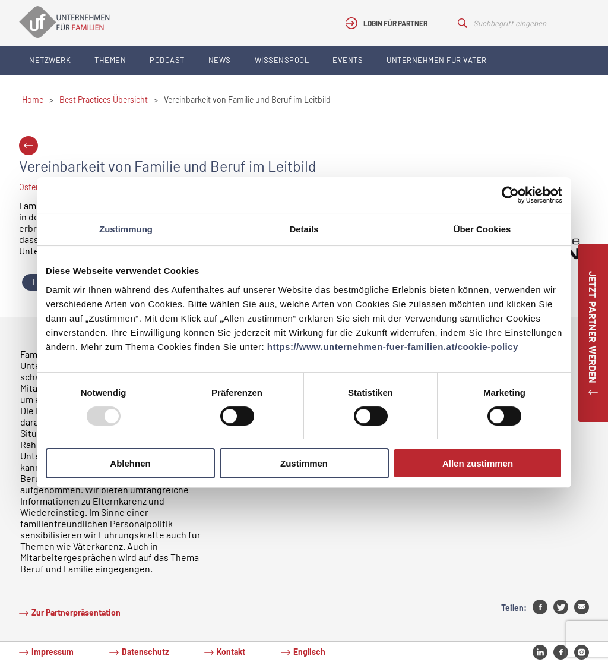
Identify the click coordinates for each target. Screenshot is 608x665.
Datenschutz (145, 652)
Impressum (52, 652)
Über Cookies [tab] (482, 229)
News (219, 60)
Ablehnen (130, 463)
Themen (110, 60)
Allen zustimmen (477, 463)
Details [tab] (303, 229)
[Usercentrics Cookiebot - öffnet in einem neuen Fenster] (510, 195)
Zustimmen (304, 463)
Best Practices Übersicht (103, 99)
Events (347, 60)
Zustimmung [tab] (126, 229)
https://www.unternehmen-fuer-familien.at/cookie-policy (392, 347)
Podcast (167, 60)
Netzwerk (50, 60)
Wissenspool (282, 60)
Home (32, 99)
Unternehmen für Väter (437, 60)
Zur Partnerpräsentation (76, 612)
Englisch (309, 652)
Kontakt (231, 652)
